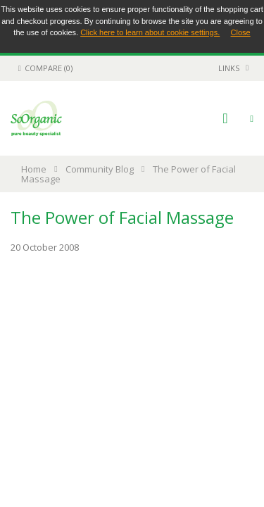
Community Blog (99, 169)
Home (33, 169)
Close (241, 32)
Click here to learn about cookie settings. (150, 32)
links (228, 68)
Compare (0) (43, 68)
